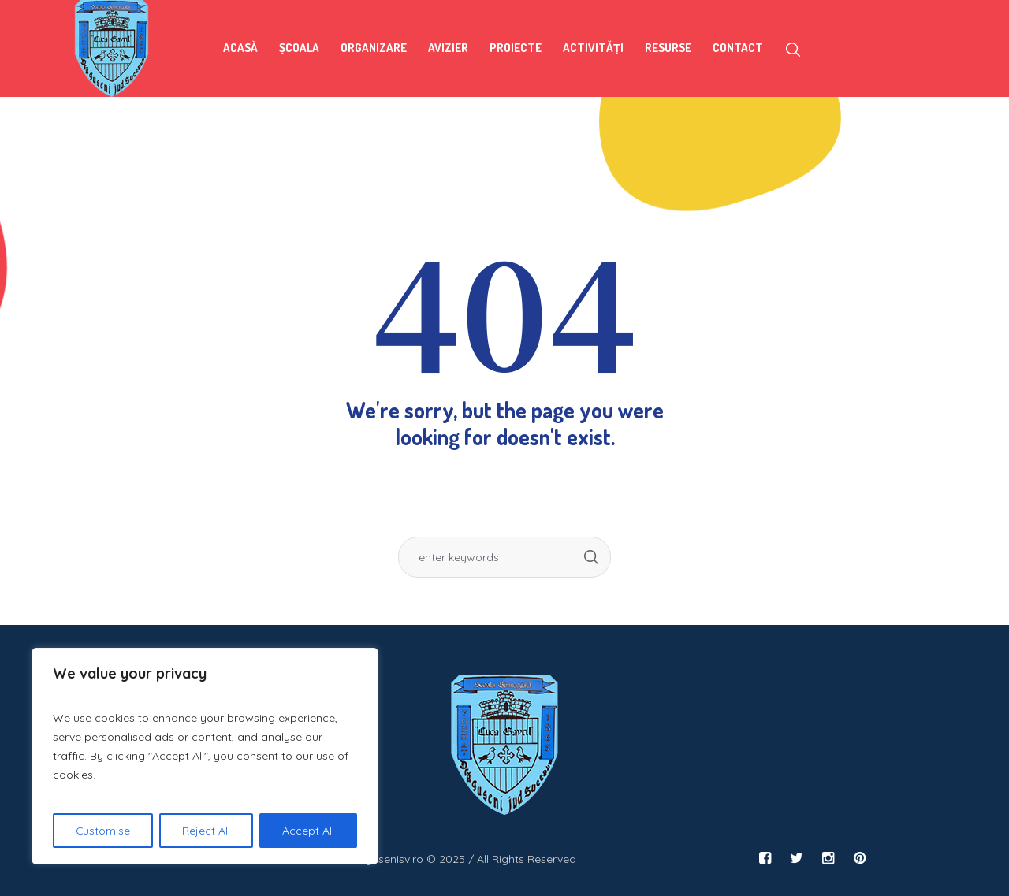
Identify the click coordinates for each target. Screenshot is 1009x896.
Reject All (207, 831)
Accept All (308, 831)
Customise (103, 831)
